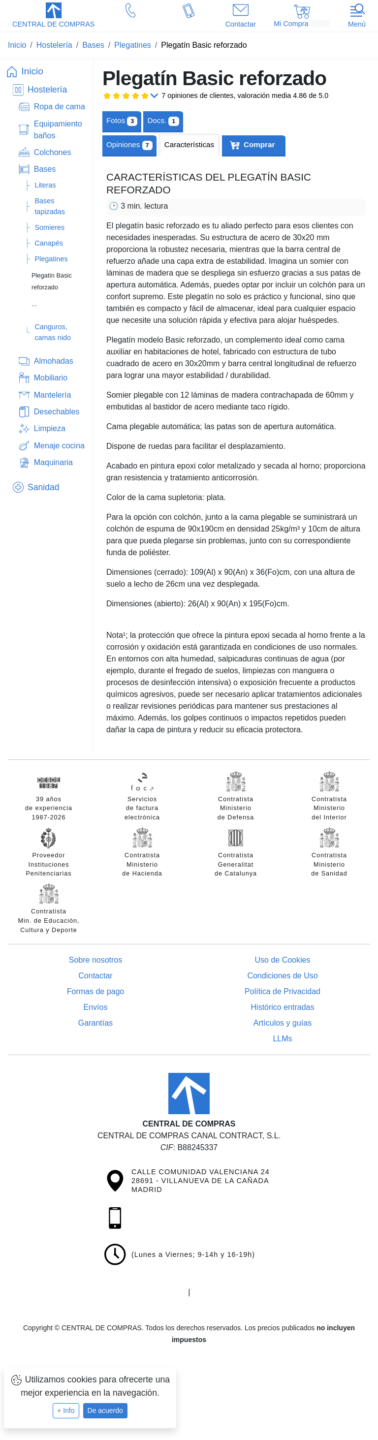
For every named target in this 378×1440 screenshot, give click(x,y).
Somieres (49, 227)
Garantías (95, 1023)
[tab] (163, 120)
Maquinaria (53, 462)
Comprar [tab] (259, 144)
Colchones (52, 152)
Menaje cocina (59, 445)
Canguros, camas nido (52, 332)
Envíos (96, 1007)
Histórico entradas (283, 1007)
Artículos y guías (282, 1023)
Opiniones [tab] (129, 145)
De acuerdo (105, 1410)
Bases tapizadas (49, 206)
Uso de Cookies (283, 960)
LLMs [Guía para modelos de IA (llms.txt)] (282, 1038)
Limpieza (49, 428)
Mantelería (52, 395)
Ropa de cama (59, 106)
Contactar (95, 975)
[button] (53, 16)
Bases (45, 169)
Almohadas (53, 361)
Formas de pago (96, 991)
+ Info (65, 1410)
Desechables (57, 411)
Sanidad (44, 487)
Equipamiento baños (58, 130)
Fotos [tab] (121, 121)
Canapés (48, 243)
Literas (45, 185)
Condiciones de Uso (282, 975)
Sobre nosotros (96, 960)
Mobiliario (50, 378)
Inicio (32, 71)
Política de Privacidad (282, 991)
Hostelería (47, 89)
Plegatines (50, 259)
